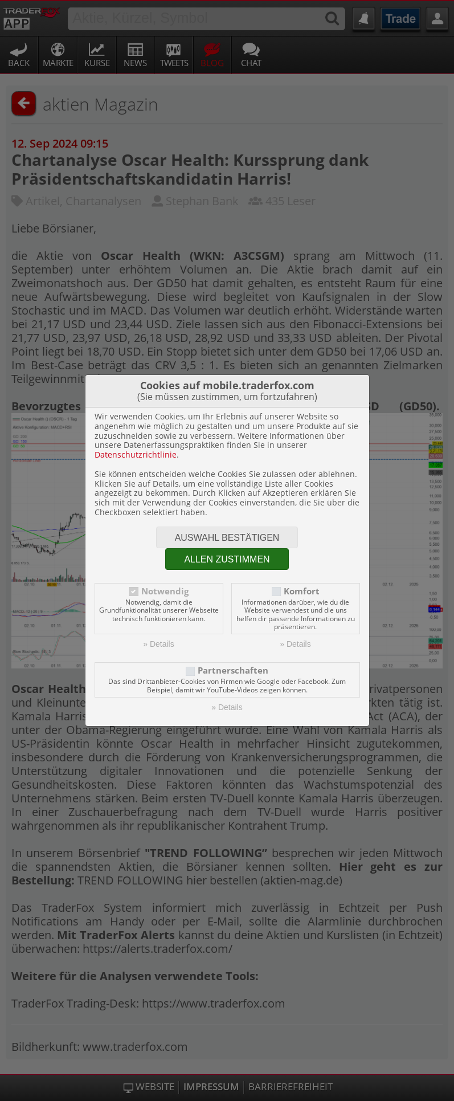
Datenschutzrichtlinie (136, 454)
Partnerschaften (233, 670)
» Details (158, 644)
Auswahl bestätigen (227, 538)
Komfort (302, 591)
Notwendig (165, 591)
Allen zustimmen (226, 559)
